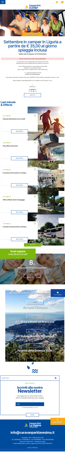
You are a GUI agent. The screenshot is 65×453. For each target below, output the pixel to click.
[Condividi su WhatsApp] (36, 91)
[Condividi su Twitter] (31, 91)
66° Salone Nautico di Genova (35, 337)
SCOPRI (35, 302)
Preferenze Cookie (40, 443)
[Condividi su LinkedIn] (33, 91)
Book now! (32, 34)
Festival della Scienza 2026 (34, 352)
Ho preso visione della (30, 408)
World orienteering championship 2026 (35, 293)
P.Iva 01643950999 (48, 441)
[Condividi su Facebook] (29, 91)
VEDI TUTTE (32, 95)
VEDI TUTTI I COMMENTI (32, 276)
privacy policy (35, 408)
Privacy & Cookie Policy (26, 443)
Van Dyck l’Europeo (34, 308)
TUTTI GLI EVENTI (58, 294)
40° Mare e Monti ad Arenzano (35, 322)
